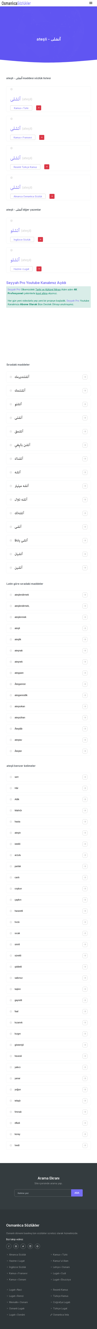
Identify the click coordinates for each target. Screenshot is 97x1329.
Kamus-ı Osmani (16, 1279)
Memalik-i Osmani (17, 1302)
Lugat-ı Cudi (58, 1273)
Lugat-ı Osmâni (15, 1314)
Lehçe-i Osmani (60, 1267)
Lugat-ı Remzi (15, 1296)
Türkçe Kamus (59, 1296)
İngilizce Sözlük (22, 239)
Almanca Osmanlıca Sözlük (28, 196)
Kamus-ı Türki (21, 108)
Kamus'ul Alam (59, 1260)
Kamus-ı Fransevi (23, 137)
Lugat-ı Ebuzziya (60, 1279)
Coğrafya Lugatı (60, 1302)
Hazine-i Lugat (21, 269)
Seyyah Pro (14, 289)
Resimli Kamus (59, 1289)
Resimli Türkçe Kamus (25, 167)
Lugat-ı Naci (14, 1289)
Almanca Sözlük (16, 1254)
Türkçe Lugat (58, 1308)
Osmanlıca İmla (59, 1314)
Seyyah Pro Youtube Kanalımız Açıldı (36, 283)
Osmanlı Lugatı (15, 1308)
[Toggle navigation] (91, 3)
